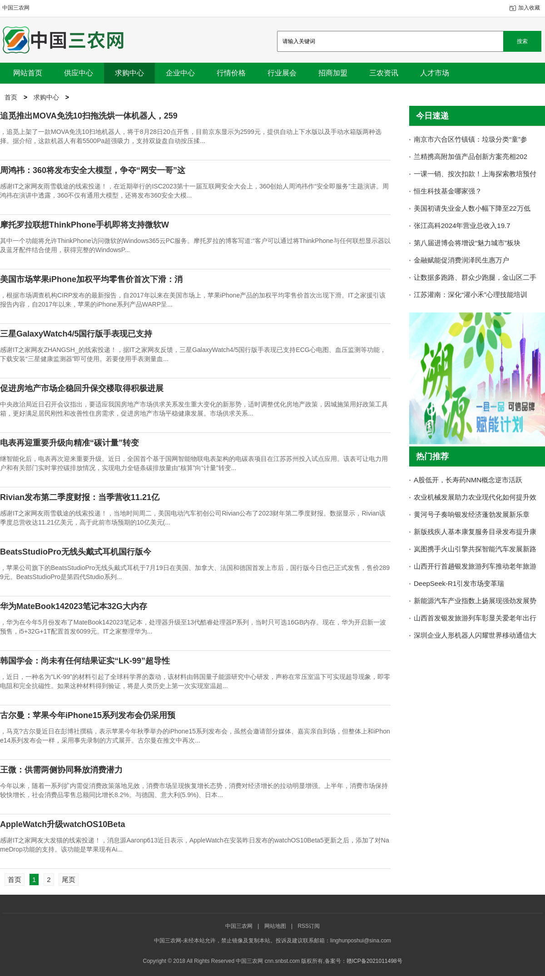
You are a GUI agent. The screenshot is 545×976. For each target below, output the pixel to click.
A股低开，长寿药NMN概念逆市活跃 (468, 480)
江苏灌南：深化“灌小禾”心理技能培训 (470, 294)
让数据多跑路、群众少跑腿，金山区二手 (475, 277)
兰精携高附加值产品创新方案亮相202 (470, 156)
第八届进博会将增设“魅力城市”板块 (467, 243)
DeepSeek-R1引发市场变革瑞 (459, 583)
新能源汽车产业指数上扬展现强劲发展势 (475, 600)
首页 (11, 97)
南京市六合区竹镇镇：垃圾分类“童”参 (470, 139)
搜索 (522, 41)
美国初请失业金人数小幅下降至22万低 (472, 208)
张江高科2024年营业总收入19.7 (462, 225)
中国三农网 (16, 8)
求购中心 (46, 97)
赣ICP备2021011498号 (374, 961)
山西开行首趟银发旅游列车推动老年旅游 (475, 566)
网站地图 (275, 926)
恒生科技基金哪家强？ (448, 191)
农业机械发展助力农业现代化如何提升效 (475, 497)
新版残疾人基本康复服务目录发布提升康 (475, 531)
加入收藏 (529, 8)
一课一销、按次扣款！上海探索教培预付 (475, 174)
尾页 (68, 879)
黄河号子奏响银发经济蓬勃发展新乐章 (472, 514)
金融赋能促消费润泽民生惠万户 (461, 260)
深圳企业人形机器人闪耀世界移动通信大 (475, 635)
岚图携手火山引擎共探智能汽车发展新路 (475, 549)
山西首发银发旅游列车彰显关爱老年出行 (475, 618)
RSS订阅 (308, 926)
